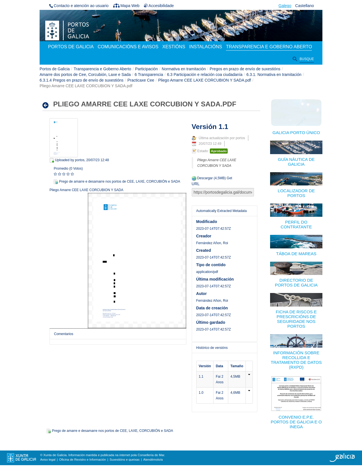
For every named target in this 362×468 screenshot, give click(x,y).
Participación (146, 69)
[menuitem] (71, 47)
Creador (204, 236)
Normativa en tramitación (184, 69)
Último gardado (210, 322)
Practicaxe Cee (140, 80)
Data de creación (212, 308)
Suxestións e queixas (125, 459)
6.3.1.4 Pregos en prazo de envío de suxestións (82, 80)
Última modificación (215, 279)
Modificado (206, 221)
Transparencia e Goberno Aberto (102, 69)
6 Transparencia (149, 74)
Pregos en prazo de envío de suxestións (245, 69)
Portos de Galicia (55, 69)
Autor (201, 293)
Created (203, 250)
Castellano (304, 5)
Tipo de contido (211, 265)
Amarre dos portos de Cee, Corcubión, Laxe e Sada (85, 74)
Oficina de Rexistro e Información (82, 459)
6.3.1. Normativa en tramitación (273, 74)
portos (79, 160)
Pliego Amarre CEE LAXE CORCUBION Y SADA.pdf (204, 80)
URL (196, 183)
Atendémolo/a (153, 459)
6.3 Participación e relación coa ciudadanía (204, 74)
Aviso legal (47, 459)
